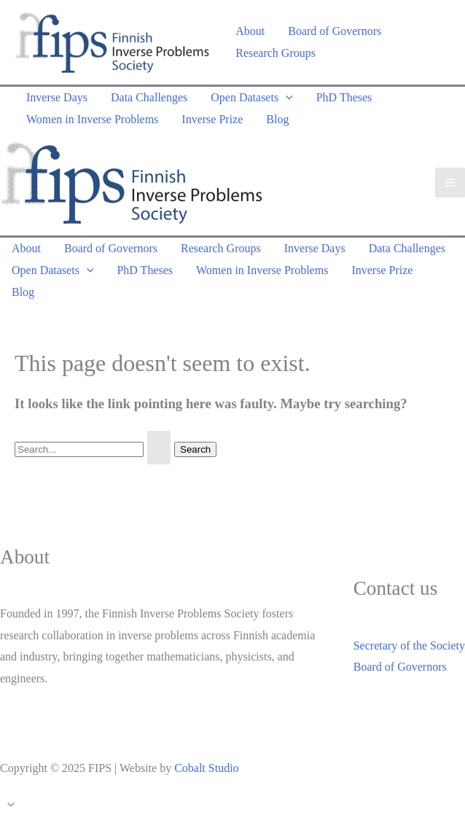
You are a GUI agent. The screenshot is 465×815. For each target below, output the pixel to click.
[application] (285, 97)
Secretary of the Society (409, 645)
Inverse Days (56, 97)
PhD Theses (344, 97)
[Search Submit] (158, 447)
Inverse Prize (212, 119)
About (250, 31)
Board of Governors (334, 31)
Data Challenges (149, 97)
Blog (277, 119)
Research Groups (275, 53)
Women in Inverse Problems (92, 119)
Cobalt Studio (206, 768)
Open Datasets (251, 97)
